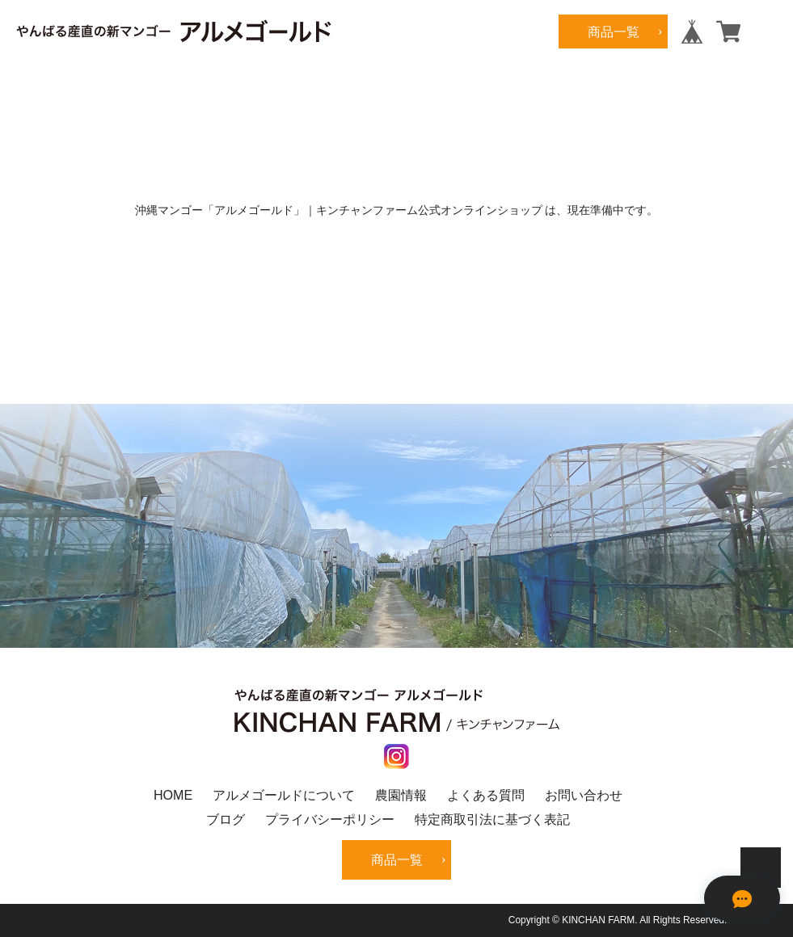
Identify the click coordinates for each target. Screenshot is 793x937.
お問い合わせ (583, 795)
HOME (173, 795)
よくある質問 (486, 795)
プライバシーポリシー (329, 819)
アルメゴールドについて (284, 795)
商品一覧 (613, 31)
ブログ (225, 819)
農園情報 (401, 795)
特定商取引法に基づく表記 (492, 819)
